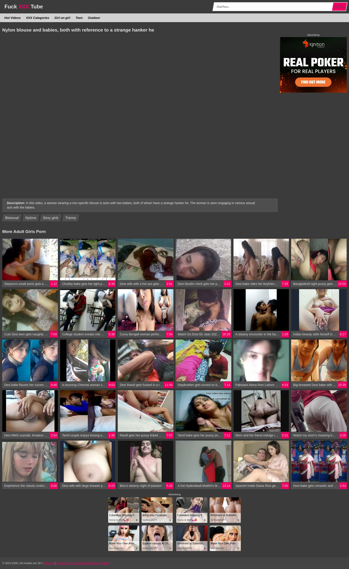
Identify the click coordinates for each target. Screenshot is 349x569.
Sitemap (49, 563)
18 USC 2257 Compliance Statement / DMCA (83, 563)
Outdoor (94, 18)
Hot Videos (12, 18)
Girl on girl (62, 18)
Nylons (31, 218)
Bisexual (12, 218)
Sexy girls (51, 218)
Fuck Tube (23, 7)
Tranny (71, 218)
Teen (79, 18)
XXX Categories (37, 18)
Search (339, 6)
